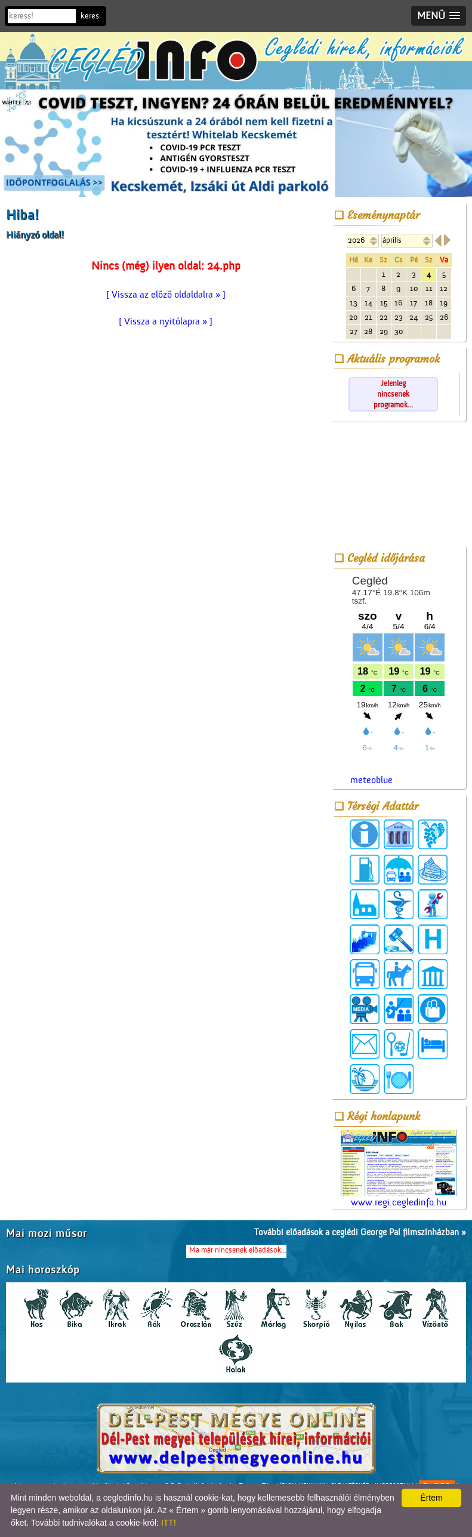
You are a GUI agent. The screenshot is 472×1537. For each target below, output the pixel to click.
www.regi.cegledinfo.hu (398, 1169)
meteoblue (371, 780)
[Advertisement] (398, 486)
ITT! (168, 1522)
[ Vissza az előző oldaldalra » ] (166, 294)
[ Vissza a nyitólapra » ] (165, 321)
